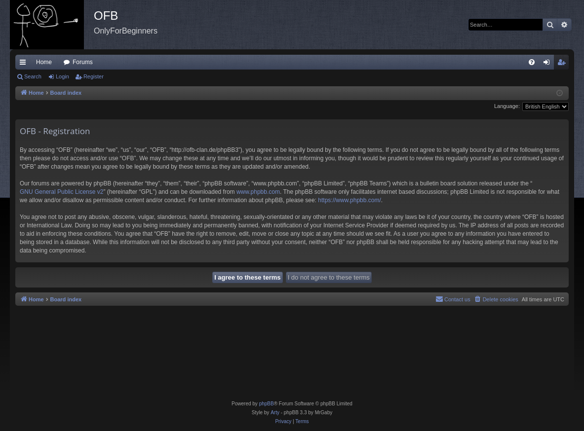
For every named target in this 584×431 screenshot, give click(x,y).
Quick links (24, 64)
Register (93, 76)
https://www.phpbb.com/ (349, 200)
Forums (83, 62)
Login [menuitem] (549, 64)
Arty (275, 412)
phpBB (266, 403)
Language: (507, 106)
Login (62, 76)
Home (44, 62)
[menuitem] (531, 62)
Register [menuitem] (563, 64)
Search (32, 76)
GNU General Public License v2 (61, 191)
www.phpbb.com (258, 191)
